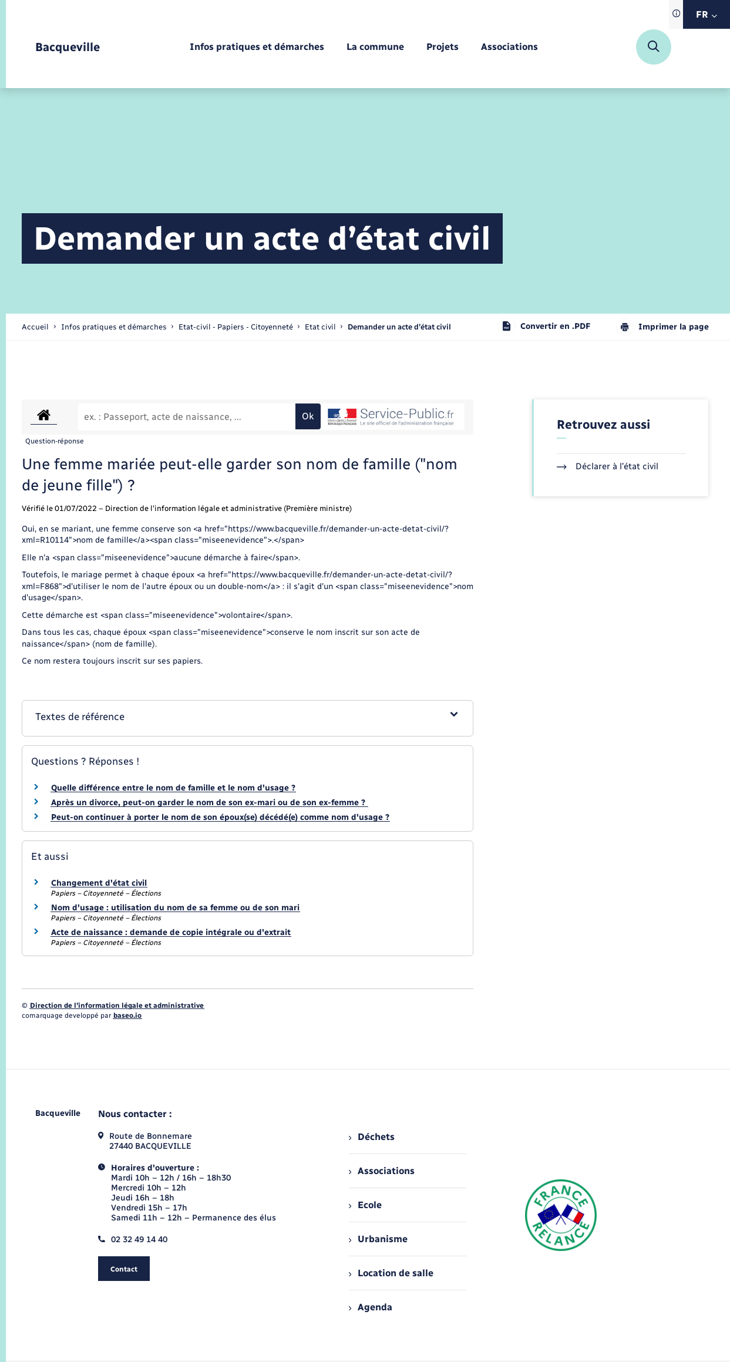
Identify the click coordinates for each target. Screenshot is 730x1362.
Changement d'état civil (99, 883)
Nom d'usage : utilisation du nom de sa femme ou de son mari (175, 908)
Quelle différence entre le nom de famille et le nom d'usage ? (173, 788)
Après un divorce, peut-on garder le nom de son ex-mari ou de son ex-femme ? (209, 803)
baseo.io (127, 1015)
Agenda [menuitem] (370, 1307)
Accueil (35, 326)
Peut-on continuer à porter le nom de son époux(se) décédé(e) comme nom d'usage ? (220, 817)
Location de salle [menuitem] (391, 1273)
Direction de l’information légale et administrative (117, 1005)
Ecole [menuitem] (365, 1204)
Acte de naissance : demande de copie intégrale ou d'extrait (171, 932)
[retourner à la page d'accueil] (67, 47)
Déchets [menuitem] (372, 1136)
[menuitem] (257, 47)
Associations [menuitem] (382, 1170)
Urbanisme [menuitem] (378, 1239)
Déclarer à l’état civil (607, 466)
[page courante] (399, 326)
